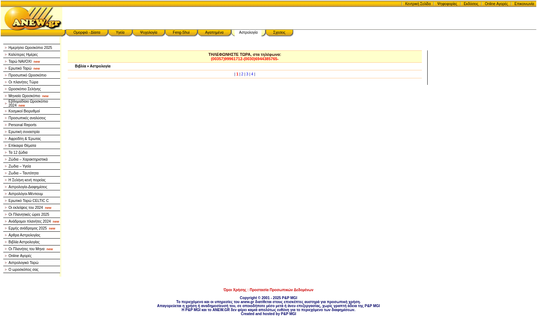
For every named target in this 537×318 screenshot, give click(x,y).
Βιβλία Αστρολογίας (24, 242)
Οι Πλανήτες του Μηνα (31, 249)
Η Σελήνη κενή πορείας (27, 180)
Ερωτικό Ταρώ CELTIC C (29, 201)
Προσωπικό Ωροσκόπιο (28, 75)
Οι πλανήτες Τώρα (23, 82)
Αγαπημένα (214, 32)
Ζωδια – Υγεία (20, 166)
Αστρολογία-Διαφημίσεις (28, 187)
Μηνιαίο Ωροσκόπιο (29, 96)
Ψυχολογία (149, 32)
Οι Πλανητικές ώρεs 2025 (29, 214)
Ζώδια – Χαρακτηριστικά (28, 159)
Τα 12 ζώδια (18, 152)
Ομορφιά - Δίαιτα (87, 32)
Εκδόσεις (471, 4)
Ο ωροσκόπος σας (24, 270)
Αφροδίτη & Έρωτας (25, 139)
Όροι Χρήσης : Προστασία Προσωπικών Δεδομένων (268, 290)
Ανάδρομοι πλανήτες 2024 (34, 221)
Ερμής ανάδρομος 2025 (32, 228)
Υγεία (120, 32)
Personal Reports (23, 125)
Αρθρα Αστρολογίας (25, 235)
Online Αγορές (496, 4)
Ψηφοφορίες (447, 4)
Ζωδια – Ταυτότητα (24, 173)
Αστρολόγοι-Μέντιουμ (26, 194)
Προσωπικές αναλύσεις (27, 118)
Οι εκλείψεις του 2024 (30, 208)
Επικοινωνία (524, 4)
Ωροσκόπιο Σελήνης (25, 89)
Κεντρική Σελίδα (418, 4)
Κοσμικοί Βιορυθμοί (24, 111)
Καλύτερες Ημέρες (23, 55)
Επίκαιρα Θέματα (22, 146)
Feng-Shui (181, 32)
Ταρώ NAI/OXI (24, 61)
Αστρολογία (248, 32)
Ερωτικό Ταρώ (24, 68)
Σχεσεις (279, 32)
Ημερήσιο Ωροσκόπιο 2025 (30, 48)
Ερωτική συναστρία (24, 132)
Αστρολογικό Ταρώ (24, 263)
